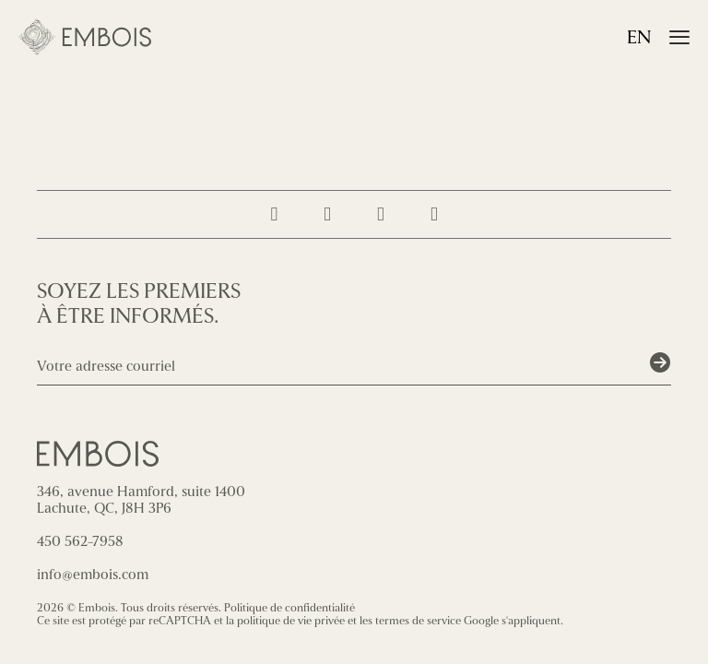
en (639, 37)
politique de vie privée (291, 620)
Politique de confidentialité (289, 607)
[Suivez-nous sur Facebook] (327, 214)
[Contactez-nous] (434, 214)
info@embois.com (92, 574)
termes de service (418, 620)
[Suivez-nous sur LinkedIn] (380, 214)
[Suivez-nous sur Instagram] (273, 214)
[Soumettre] (660, 363)
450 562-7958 (80, 541)
